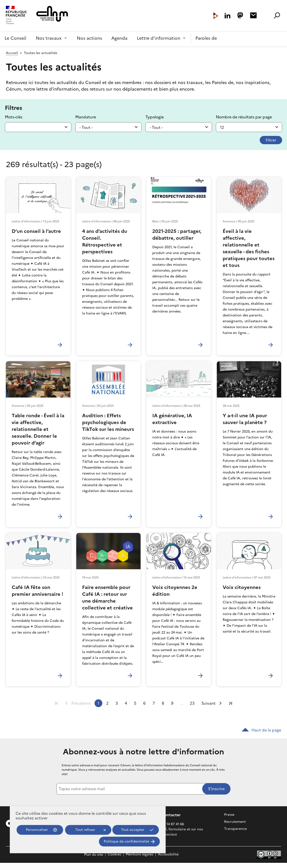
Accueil (12, 53)
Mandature (85, 117)
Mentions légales (139, 854)
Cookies (114, 854)
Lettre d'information (158, 38)
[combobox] (38, 127)
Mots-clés (13, 117)
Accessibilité (168, 854)
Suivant (208, 703)
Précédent (81, 703)
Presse (229, 814)
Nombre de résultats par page (244, 117)
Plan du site (93, 854)
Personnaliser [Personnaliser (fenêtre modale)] (37, 829)
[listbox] (108, 127)
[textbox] (38, 127)
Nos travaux (49, 38)
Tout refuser (85, 829)
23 (192, 703)
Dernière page (230, 703)
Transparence (235, 828)
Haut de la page (261, 730)
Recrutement (235, 821)
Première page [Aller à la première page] (56, 703)
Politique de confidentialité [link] (126, 841)
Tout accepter (132, 829)
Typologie (154, 117)
